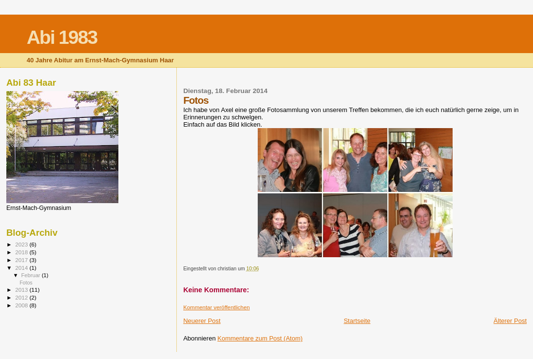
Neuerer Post (202, 320)
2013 (22, 289)
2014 (22, 268)
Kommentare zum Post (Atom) (260, 338)
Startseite (356, 320)
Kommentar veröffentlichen (216, 307)
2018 (22, 252)
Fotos (25, 282)
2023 (22, 244)
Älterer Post (510, 320)
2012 (22, 297)
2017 (22, 260)
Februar (31, 275)
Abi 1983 (62, 37)
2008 (22, 305)
